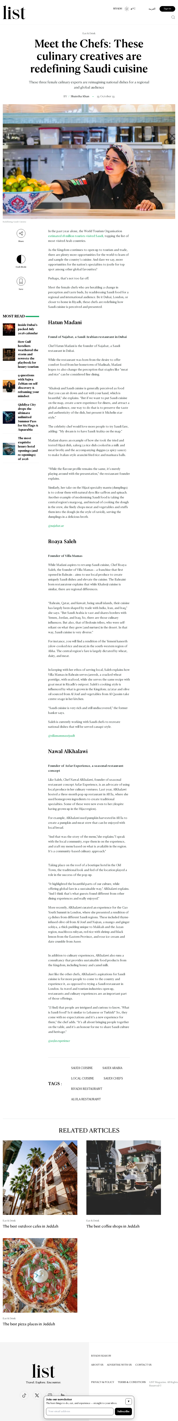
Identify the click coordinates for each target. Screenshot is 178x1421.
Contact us (143, 1365)
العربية (152, 9)
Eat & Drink (89, 33)
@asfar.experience (59, 1041)
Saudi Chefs (113, 1078)
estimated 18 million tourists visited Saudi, (76, 236)
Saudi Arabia (112, 1068)
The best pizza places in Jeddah (29, 1324)
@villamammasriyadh (61, 736)
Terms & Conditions (132, 1382)
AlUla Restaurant (86, 1099)
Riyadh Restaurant (86, 1089)
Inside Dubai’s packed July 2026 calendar (28, 329)
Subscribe (123, 1411)
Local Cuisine (82, 1078)
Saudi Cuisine (82, 1068)
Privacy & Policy (102, 1382)
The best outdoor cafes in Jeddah (30, 1226)
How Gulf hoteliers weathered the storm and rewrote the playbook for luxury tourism (28, 354)
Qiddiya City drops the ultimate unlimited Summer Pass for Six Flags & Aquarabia (28, 417)
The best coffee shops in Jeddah (113, 1226)
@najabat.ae (56, 526)
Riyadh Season (101, 1356)
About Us (97, 1365)
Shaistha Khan (80, 96)
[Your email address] (80, 1411)
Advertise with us (119, 1365)
